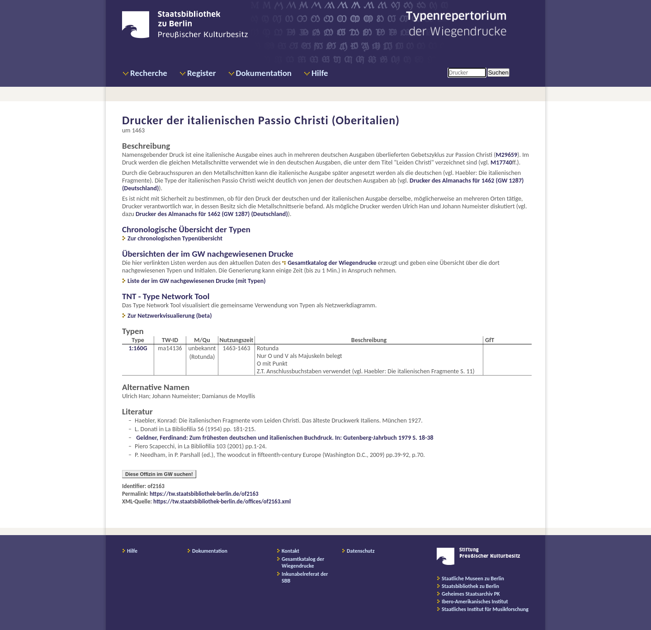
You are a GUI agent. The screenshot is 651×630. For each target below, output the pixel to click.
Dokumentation (264, 73)
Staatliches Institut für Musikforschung (485, 609)
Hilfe (319, 73)
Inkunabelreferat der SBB (305, 577)
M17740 (501, 162)
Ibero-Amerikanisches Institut (475, 601)
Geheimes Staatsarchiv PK (471, 594)
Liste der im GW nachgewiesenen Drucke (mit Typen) (196, 281)
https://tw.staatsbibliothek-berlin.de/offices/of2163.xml (222, 501)
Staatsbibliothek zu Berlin (470, 586)
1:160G (137, 348)
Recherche (148, 73)
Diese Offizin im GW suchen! (159, 474)
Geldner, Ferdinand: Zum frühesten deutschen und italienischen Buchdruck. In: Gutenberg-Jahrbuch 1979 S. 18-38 (285, 438)
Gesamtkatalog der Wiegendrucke (332, 263)
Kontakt (290, 551)
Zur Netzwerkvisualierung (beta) (169, 316)
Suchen (498, 72)
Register (201, 73)
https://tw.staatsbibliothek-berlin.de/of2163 (204, 493)
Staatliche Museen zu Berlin (473, 578)
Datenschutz (361, 551)
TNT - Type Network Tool (165, 296)
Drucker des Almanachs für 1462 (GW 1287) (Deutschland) (212, 214)
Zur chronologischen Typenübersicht (174, 238)
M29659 (506, 155)
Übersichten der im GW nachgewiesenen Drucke (207, 254)
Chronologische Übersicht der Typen (186, 229)
